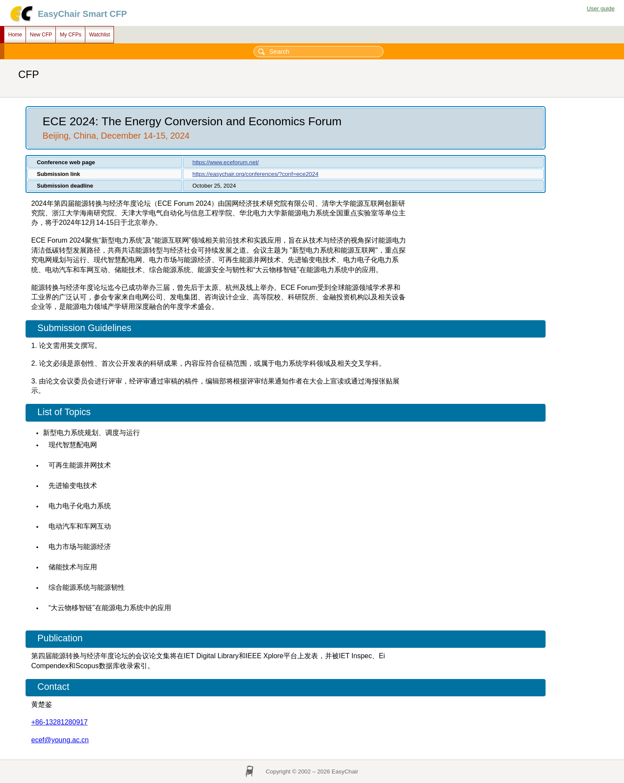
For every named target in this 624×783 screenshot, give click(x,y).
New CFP (41, 35)
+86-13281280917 (59, 722)
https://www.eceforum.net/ (225, 162)
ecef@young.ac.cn (60, 740)
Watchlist (99, 35)
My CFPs (70, 35)
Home (15, 35)
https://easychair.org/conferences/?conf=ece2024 (255, 174)
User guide (600, 8)
